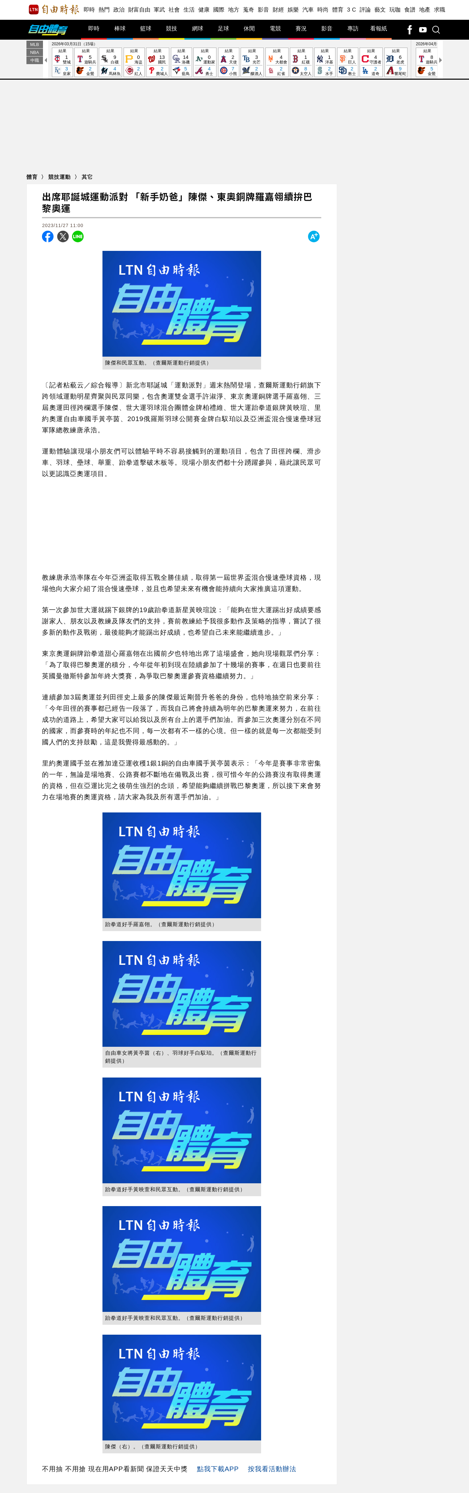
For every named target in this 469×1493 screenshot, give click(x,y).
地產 (425, 10)
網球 (197, 28)
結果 (62, 63)
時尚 (323, 10)
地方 (234, 10)
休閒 (249, 28)
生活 (189, 10)
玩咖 (395, 10)
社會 (174, 10)
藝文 (380, 10)
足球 (223, 28)
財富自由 (139, 10)
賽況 (301, 28)
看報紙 (378, 28)
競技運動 (60, 177)
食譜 (410, 10)
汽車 (308, 10)
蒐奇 (248, 10)
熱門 (104, 10)
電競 (275, 28)
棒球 (120, 28)
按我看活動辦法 (272, 1469)
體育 (338, 10)
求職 (440, 10)
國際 (219, 10)
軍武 (159, 10)
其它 (87, 177)
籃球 (145, 28)
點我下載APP (218, 1469)
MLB (34, 44)
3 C (351, 10)
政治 (119, 10)
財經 (278, 10)
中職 (34, 60)
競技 (171, 28)
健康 (204, 10)
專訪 (353, 28)
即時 (89, 10)
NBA (34, 52)
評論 (365, 10)
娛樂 (293, 10)
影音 (263, 10)
